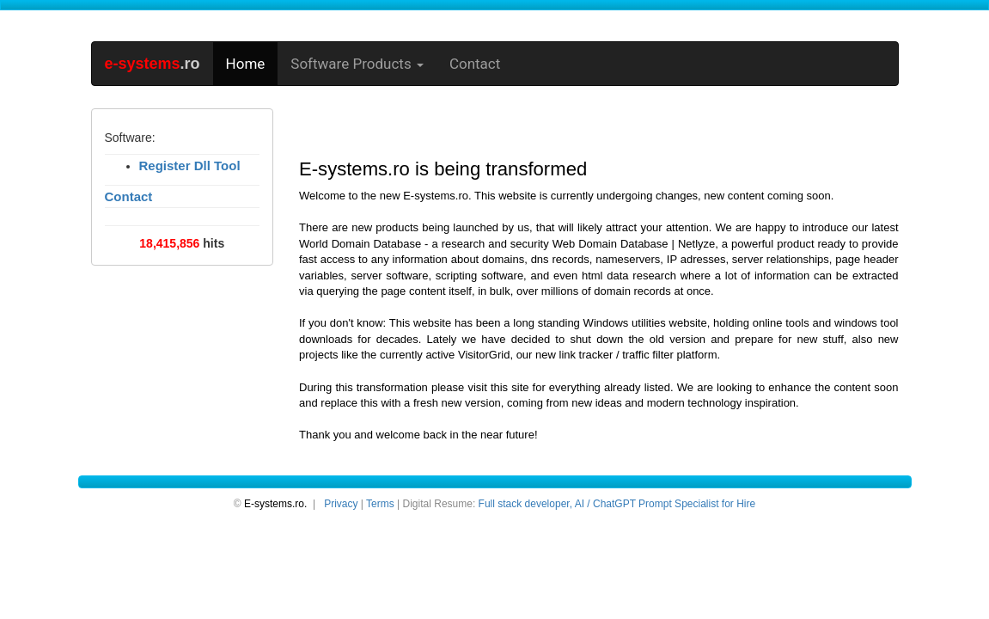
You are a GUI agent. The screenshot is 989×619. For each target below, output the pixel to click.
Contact (474, 63)
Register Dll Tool (190, 165)
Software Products (357, 63)
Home (246, 63)
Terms (380, 504)
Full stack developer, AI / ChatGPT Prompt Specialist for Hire (617, 504)
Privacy (340, 504)
